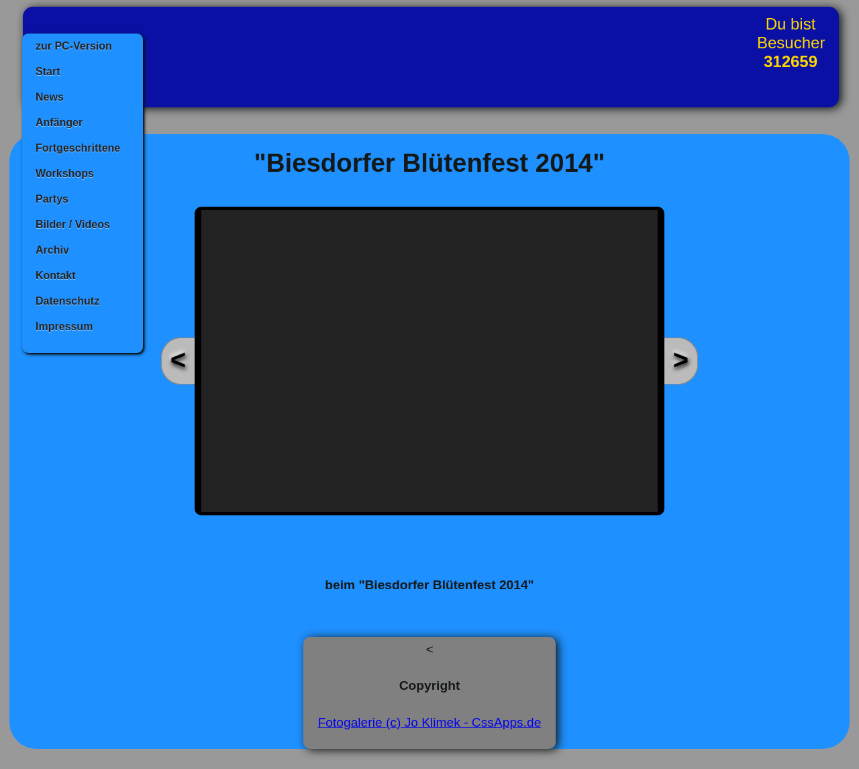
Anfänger (59, 122)
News (50, 97)
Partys (52, 199)
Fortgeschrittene (78, 148)
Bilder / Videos (73, 224)
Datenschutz (67, 301)
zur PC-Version (74, 46)
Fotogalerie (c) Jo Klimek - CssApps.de (430, 722)
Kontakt (56, 275)
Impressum (64, 326)
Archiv (52, 250)
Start (48, 71)
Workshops (65, 173)
